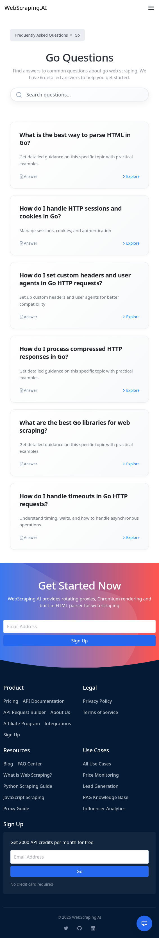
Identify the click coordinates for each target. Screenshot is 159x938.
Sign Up (11, 735)
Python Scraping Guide (27, 786)
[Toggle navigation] (151, 7)
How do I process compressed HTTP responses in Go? (70, 352)
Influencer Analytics (104, 808)
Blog (8, 764)
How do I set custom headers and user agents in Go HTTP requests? (75, 279)
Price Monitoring (101, 775)
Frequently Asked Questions (41, 35)
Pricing (10, 701)
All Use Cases (97, 764)
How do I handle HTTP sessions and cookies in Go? (70, 212)
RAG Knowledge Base (105, 797)
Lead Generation (101, 786)
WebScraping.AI (25, 7)
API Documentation (44, 701)
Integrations (57, 723)
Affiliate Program (21, 723)
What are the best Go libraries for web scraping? (74, 426)
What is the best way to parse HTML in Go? (75, 139)
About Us (60, 712)
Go (77, 35)
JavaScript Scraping (23, 797)
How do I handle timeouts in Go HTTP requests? (73, 500)
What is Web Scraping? (27, 775)
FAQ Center (29, 764)
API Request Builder (24, 712)
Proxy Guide (16, 808)
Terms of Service (100, 712)
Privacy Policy (97, 701)
